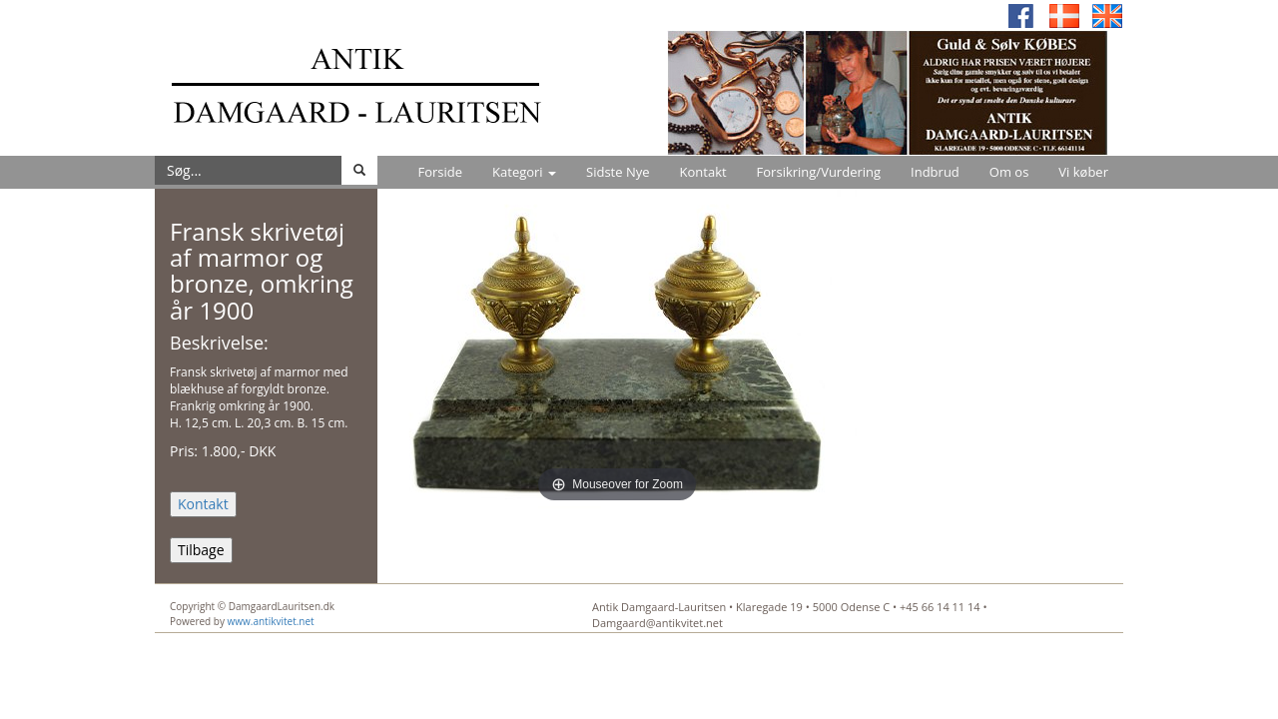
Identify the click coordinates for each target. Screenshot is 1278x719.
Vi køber (1083, 172)
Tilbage (201, 549)
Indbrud (935, 172)
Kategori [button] (524, 172)
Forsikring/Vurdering (819, 172)
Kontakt (703, 172)
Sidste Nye (617, 172)
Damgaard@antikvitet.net (657, 622)
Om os (1009, 172)
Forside (439, 172)
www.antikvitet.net (271, 621)
